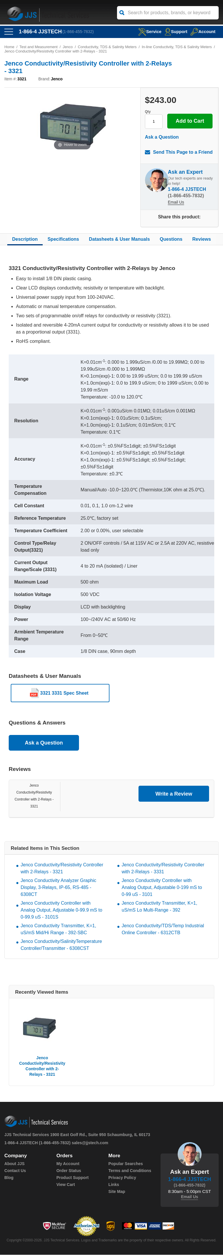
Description (25, 239)
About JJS (14, 1164)
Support (175, 31)
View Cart (65, 1184)
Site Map (116, 1191)
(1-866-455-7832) (78, 31)
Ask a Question (162, 137)
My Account (67, 1164)
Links (113, 1184)
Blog (8, 1178)
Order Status (68, 1171)
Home (9, 47)
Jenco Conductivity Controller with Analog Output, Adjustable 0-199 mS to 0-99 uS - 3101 (162, 887)
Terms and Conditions (129, 1171)
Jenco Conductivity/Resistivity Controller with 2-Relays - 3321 (62, 868)
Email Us (176, 202)
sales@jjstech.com (90, 1143)
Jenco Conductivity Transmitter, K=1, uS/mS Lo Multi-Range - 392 (159, 907)
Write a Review (173, 794)
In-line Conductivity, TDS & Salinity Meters (178, 47)
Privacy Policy (122, 1178)
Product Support (72, 1178)
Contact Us (15, 1171)
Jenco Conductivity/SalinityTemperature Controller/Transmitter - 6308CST (61, 945)
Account (202, 31)
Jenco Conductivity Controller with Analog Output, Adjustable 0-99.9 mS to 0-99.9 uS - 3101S (61, 910)
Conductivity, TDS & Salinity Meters (108, 47)
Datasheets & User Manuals (119, 239)
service (149, 31)
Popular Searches (125, 1164)
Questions (171, 239)
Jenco (68, 47)
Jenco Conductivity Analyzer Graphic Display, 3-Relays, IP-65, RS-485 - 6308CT (58, 887)
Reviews (201, 239)
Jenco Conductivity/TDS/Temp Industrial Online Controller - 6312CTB (163, 929)
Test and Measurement (38, 47)
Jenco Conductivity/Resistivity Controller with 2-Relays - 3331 (163, 868)
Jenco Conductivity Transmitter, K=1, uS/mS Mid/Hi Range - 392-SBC (58, 929)
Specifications (63, 239)
